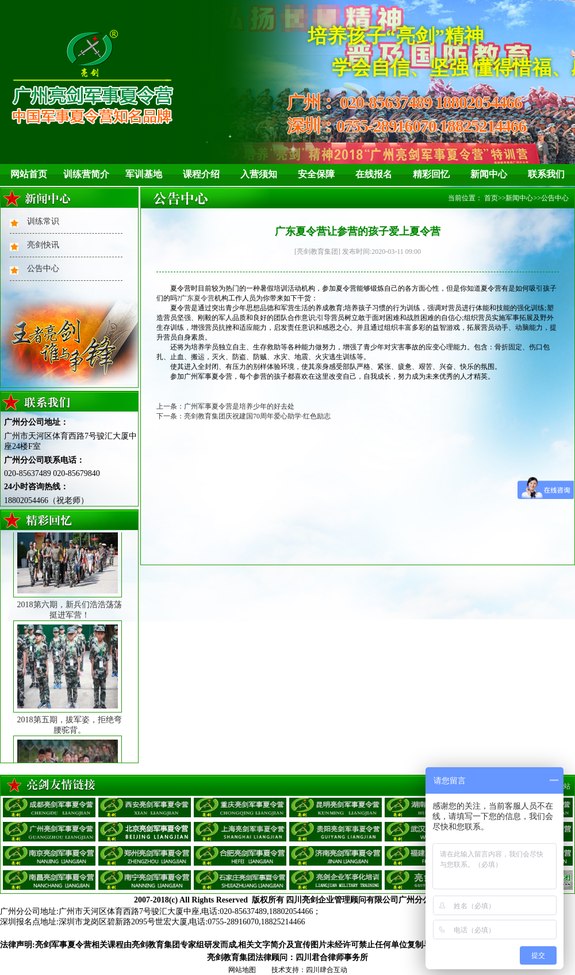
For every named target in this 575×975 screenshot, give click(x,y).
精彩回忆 (431, 174)
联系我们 (546, 174)
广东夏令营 (197, 298)
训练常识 (43, 221)
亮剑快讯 (43, 245)
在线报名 (373, 174)
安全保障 (316, 174)
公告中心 (43, 268)
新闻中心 (488, 174)
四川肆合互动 (326, 970)
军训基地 (143, 174)
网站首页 (28, 174)
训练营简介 (86, 174)
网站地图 (242, 970)
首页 (491, 198)
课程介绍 (201, 174)
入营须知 (258, 174)
